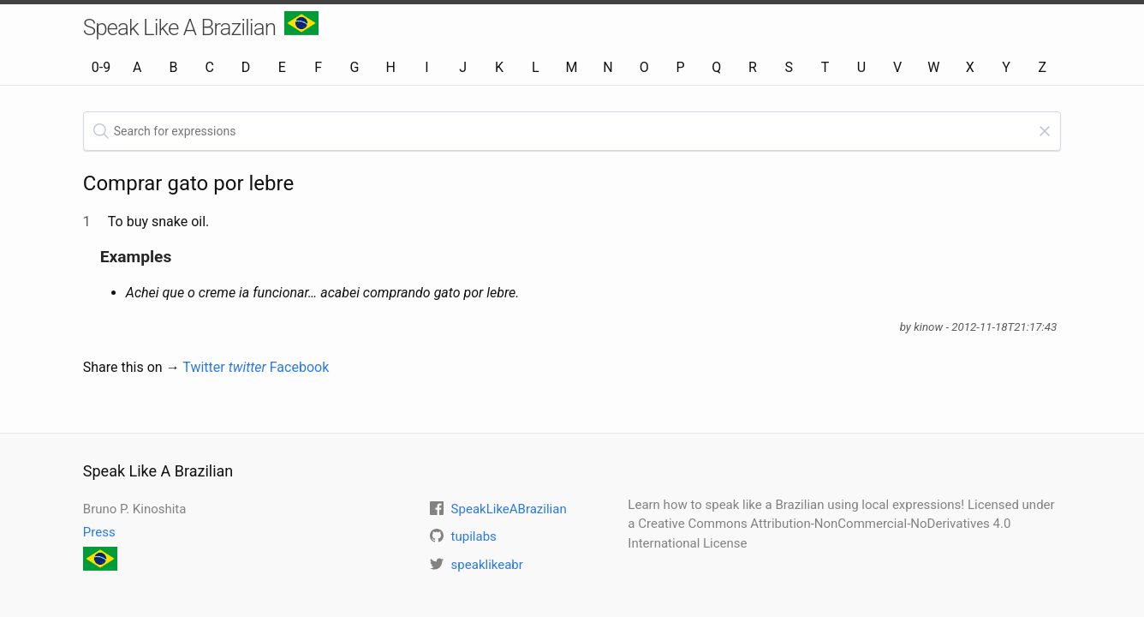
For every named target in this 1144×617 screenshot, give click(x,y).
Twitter (224, 367)
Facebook (299, 367)
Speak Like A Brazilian (201, 25)
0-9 (101, 67)
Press (99, 532)
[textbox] (572, 131)
